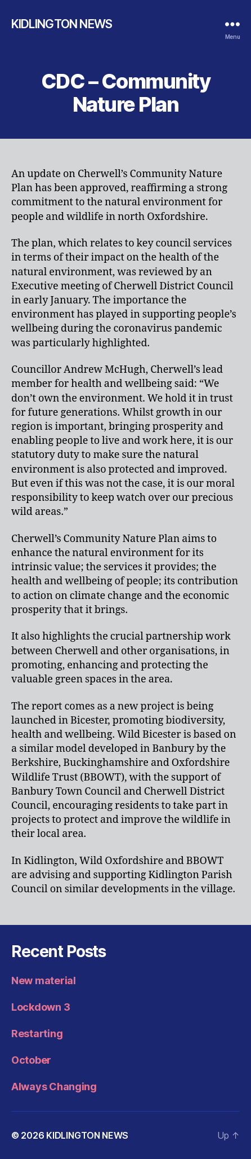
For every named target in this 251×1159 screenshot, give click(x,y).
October (31, 1060)
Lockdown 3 (40, 1007)
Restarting (36, 1033)
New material (43, 980)
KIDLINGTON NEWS (61, 24)
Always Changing (54, 1086)
